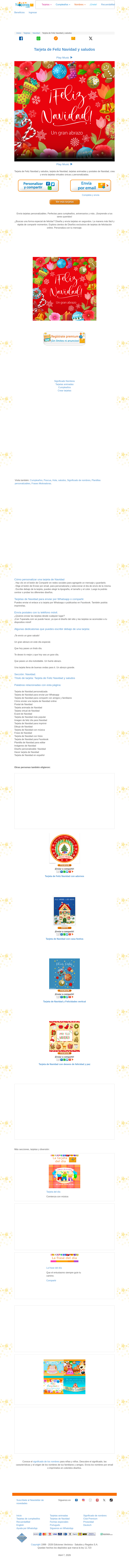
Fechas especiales (59, 1522)
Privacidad (88, 1522)
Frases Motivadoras (41, 483)
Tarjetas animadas (64, 384)
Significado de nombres (78, 480)
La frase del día (54, 1268)
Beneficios (19, 12)
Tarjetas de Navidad (60, 1518)
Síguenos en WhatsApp (61, 1528)
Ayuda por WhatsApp (26, 1528)
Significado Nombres (64, 381)
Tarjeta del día (53, 1192)
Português (55, 1525)
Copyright (35, 1544)
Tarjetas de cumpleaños (28, 1518)
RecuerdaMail (108, 4)
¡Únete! (93, 4)
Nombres (79, 4)
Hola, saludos (59, 480)
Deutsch (87, 1525)
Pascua (47, 480)
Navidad (36, 33)
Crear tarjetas (64, 390)
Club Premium (90, 1518)
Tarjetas (47, 4)
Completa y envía (90, 195)
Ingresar (31, 12)
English (20, 1525)
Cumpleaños (63, 4)
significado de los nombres (46, 1461)
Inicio (18, 33)
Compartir (51, 1280)
